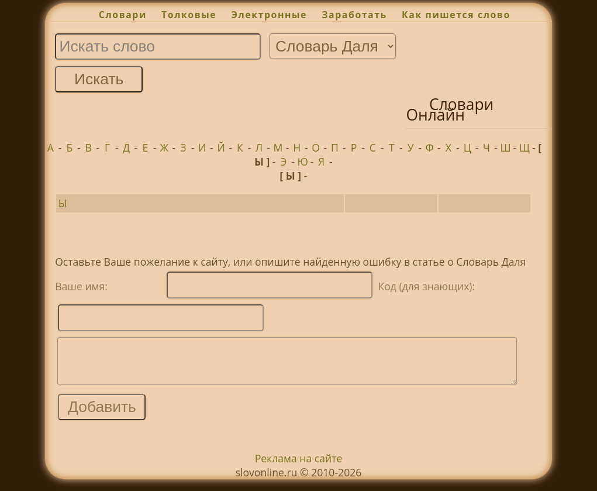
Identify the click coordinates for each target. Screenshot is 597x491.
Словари (123, 14)
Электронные (269, 14)
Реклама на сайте (299, 467)
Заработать (354, 14)
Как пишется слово (456, 14)
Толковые (188, 14)
